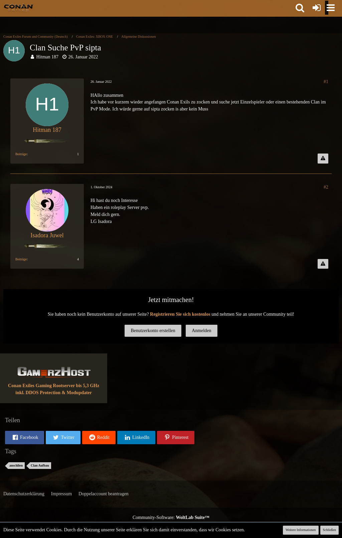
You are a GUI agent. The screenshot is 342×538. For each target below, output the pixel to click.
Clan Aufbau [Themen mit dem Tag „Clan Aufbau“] (40, 465)
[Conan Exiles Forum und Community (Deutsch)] (18, 7)
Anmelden (201, 330)
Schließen (329, 530)
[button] (300, 7)
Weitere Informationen (301, 530)
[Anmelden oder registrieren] (316, 7)
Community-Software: (171, 517)
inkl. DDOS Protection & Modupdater (53, 392)
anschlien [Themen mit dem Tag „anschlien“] (16, 465)
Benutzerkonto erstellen (153, 330)
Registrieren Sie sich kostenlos (180, 314)
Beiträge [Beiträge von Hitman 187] (21, 154)
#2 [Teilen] (326, 187)
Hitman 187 (47, 56)
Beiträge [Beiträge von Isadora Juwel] (21, 259)
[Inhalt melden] (323, 159)
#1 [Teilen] (326, 81)
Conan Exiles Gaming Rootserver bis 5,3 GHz (53, 385)
